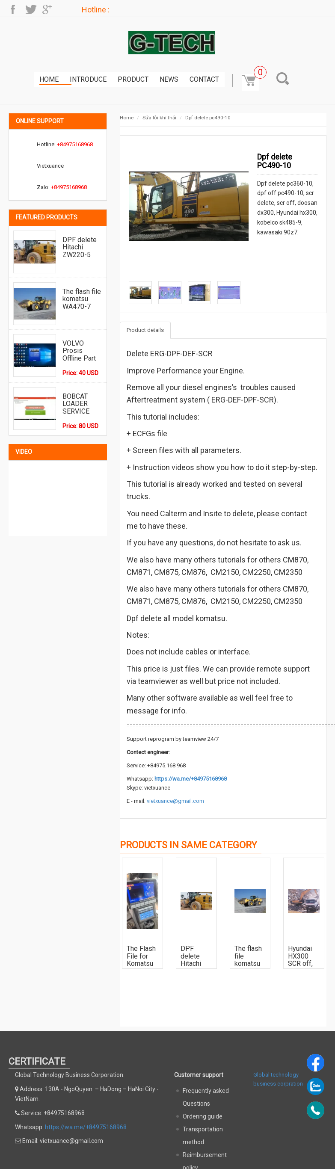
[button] (284, 78)
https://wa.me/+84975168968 (190, 778)
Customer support (198, 1074)
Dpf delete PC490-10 (208, 118)
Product (133, 79)
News (169, 79)
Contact (204, 79)
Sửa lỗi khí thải (159, 118)
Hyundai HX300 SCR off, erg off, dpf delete (303, 955)
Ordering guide (202, 1116)
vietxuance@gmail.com (175, 801)
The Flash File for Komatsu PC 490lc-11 (142, 955)
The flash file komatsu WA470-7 (81, 298)
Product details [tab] (145, 330)
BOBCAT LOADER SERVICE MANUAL (76, 403)
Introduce (88, 79)
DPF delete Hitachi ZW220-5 (79, 247)
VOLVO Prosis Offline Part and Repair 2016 (79, 350)
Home (49, 79)
